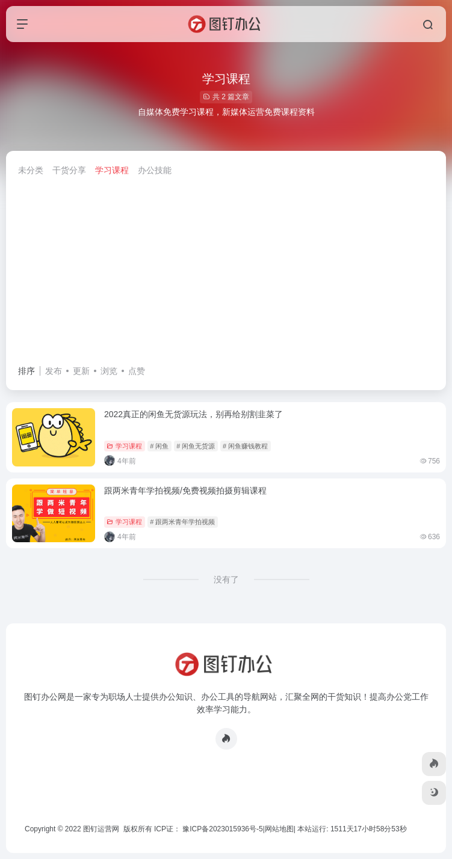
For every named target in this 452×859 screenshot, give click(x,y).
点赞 (136, 371)
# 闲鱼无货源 (195, 446)
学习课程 (112, 170)
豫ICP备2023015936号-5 (222, 829)
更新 (81, 371)
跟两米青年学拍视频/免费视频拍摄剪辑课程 (185, 490)
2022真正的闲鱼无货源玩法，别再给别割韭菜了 (193, 414)
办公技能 (155, 170)
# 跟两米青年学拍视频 (182, 521)
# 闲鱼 (159, 446)
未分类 (30, 170)
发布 (53, 371)
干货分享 (69, 170)
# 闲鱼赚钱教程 (245, 446)
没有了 (226, 579)
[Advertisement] (226, 273)
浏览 (109, 371)
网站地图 (279, 829)
